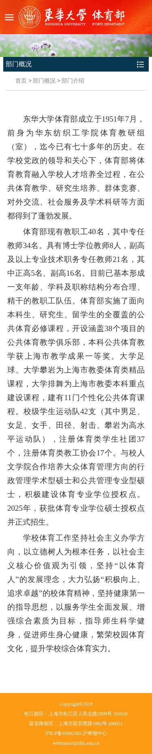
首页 (21, 81)
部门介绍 (73, 81)
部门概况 (44, 81)
